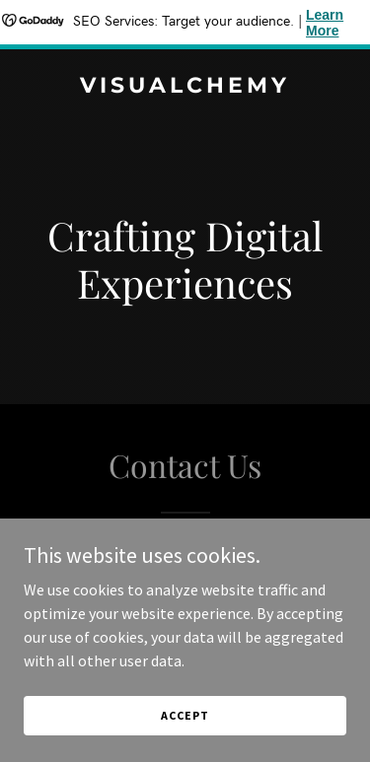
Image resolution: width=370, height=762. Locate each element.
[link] (185, 87)
